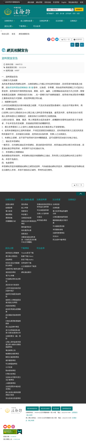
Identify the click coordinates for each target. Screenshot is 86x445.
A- (72, 44)
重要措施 (9, 218)
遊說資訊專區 (11, 272)
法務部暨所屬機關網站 (12, 2)
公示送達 (9, 367)
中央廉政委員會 (58, 226)
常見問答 (56, 2)
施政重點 (9, 214)
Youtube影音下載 (27, 253)
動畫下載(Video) (27, 256)
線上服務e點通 (26, 21)
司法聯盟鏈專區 (11, 364)
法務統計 (73, 21)
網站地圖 (31, 2)
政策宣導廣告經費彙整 (13, 310)
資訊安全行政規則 (12, 285)
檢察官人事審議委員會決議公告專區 (13, 301)
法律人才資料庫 (43, 213)
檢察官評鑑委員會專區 (13, 295)
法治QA (56, 236)
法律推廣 (56, 208)
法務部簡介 (8, 21)
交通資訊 (74, 412)
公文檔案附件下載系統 (28, 267)
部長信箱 (48, 2)
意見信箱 (56, 408)
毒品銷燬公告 (11, 350)
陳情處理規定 (26, 227)
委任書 (62, 13)
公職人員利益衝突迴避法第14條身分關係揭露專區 (13, 344)
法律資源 (56, 204)
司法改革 (36, 26)
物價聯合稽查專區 (12, 354)
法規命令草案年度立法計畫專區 (13, 378)
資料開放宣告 (66, 408)
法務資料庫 (43, 21)
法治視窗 (59, 21)
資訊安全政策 (45, 408)
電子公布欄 (10, 276)
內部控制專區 (11, 306)
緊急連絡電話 (73, 2)
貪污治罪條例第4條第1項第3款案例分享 (13, 331)
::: (1, 2)
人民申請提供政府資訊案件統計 (13, 289)
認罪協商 (68, 13)
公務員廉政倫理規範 (60, 217)
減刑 (57, 13)
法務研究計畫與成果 (13, 269)
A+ (82, 44)
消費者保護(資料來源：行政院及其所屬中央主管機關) (28, 239)
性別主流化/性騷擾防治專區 (12, 264)
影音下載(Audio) (27, 259)
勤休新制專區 (11, 370)
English (63, 2)
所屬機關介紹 (11, 221)
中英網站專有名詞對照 (13, 280)
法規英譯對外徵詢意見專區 (13, 388)
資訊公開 (8, 26)
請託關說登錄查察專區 (13, 316)
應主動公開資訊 (11, 256)
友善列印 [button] (79, 39)
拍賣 (78, 13)
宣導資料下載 (26, 263)
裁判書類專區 (11, 360)
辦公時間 (29, 415)
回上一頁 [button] (66, 39)
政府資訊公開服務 (12, 253)
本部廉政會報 (58, 229)
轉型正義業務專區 (12, 357)
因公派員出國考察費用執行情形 (13, 393)
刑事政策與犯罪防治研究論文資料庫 (44, 205)
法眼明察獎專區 (58, 233)
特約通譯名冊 (26, 230)
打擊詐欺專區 (11, 374)
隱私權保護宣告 (32, 408)
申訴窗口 (24, 214)
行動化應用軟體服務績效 (13, 322)
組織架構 (9, 208)
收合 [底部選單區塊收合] (80, 193)
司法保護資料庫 (43, 210)
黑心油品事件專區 (12, 327)
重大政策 (9, 211)
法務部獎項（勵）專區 (13, 337)
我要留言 (24, 211)
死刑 (74, 13)
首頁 (81, 2)
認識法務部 (10, 204)
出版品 (39, 217)
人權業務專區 (11, 383)
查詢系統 (24, 204)
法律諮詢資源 (26, 218)
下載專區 (22, 26)
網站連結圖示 (26, 272)
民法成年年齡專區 (59, 240)
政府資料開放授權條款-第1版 (21, 87)
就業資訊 (24, 234)
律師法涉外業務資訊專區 (28, 222)
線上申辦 (24, 208)
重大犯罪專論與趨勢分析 (60, 212)
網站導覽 (39, 2)
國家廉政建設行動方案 (60, 221)
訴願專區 (9, 259)
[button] (49, 39)
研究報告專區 (42, 220)
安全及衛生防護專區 (13, 398)
